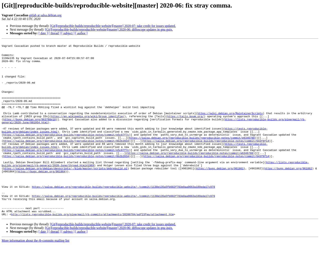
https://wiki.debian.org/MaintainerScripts (230, 128)
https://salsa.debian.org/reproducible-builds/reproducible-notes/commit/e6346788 (192, 157)
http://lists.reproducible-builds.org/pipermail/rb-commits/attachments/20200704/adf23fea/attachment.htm (92, 249)
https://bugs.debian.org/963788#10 (29, 135)
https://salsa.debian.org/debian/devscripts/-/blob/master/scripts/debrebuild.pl (65, 194)
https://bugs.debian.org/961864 (41, 198)
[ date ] (43, 33)
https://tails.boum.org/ (185, 131)
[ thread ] (55, 33)
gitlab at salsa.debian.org (45, 15)
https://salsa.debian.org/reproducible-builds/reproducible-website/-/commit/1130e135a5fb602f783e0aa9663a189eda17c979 (123, 216)
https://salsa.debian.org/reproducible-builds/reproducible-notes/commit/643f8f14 (206, 161)
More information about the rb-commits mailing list (35, 275)
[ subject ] (67, 33)
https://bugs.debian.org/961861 (220, 194)
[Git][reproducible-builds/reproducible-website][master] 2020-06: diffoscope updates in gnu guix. (109, 29)
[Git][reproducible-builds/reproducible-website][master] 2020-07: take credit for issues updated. (113, 26)
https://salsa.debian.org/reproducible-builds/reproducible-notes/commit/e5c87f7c (66, 153)
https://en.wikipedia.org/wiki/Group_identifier (87, 131)
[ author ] (81, 33)
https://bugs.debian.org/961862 (288, 194)
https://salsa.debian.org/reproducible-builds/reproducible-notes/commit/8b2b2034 (66, 161)
